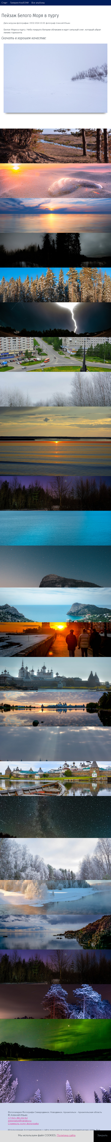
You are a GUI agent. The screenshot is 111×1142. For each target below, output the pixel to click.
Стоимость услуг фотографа (23, 1123)
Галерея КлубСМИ (19, 2)
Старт (4, 2)
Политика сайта (66, 1135)
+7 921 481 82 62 (18, 1118)
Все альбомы (38, 2)
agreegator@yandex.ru (19, 1120)
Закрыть (102, 1135)
